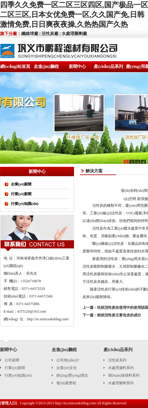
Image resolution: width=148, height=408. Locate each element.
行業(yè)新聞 (21, 194)
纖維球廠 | (31, 33)
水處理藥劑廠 (74, 33)
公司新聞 (12, 360)
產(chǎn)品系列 (108, 66)
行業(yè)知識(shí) (24, 204)
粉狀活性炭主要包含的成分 (119, 315)
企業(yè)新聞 (21, 184)
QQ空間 (130, 199)
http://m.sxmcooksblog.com (75, 403)
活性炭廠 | (51, 33)
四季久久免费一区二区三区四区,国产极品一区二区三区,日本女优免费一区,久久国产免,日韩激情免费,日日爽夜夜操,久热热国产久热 (74, 14)
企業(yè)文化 (66, 368)
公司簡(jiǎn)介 (67, 360)
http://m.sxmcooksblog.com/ (48, 319)
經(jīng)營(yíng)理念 (72, 375)
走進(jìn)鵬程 (46, 66)
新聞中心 (77, 66)
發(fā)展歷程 (66, 383)
